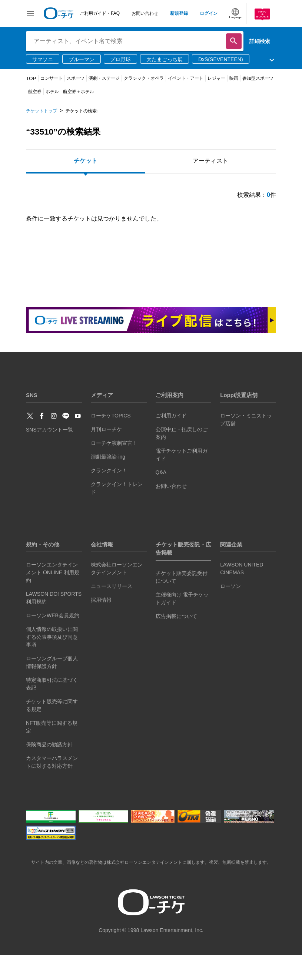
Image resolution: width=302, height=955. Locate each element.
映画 (233, 78)
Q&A (161, 472)
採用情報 (101, 600)
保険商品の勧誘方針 (49, 744)
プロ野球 (120, 59)
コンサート (51, 78)
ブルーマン (81, 59)
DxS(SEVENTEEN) (220, 59)
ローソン (230, 586)
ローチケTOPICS (111, 416)
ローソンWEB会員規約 (52, 615)
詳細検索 (259, 41)
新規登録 (179, 13)
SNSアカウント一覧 (49, 430)
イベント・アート (185, 78)
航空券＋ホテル (78, 91)
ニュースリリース (111, 586)
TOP (31, 78)
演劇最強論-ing (108, 457)
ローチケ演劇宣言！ (114, 443)
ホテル (52, 91)
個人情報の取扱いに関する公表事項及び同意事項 (52, 637)
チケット (85, 161)
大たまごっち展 (164, 59)
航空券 (35, 91)
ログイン (209, 13)
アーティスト (210, 161)
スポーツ (75, 78)
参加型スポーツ (257, 78)
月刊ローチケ (106, 429)
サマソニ (42, 59)
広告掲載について (176, 616)
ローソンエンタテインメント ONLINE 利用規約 (52, 572)
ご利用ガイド (171, 416)
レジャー (216, 78)
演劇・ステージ (104, 78)
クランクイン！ (109, 470)
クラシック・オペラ (144, 78)
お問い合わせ (145, 13)
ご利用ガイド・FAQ (100, 13)
